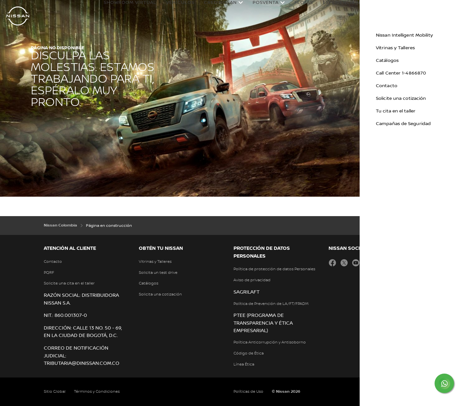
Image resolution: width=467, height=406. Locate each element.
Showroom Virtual (124, 8)
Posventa (259, 8)
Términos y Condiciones (97, 391)
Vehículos (174, 8)
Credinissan (214, 8)
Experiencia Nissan (342, 8)
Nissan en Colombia (411, 8)
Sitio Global (55, 391)
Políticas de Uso (248, 391)
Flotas (297, 8)
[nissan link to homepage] (17, 16)
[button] (455, 8)
